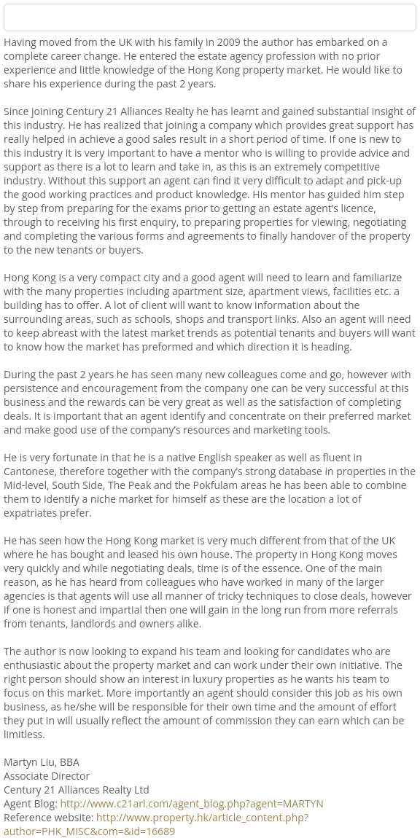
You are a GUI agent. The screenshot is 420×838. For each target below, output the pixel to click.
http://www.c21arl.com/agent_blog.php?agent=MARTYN (191, 803)
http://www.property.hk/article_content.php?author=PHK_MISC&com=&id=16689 (156, 824)
